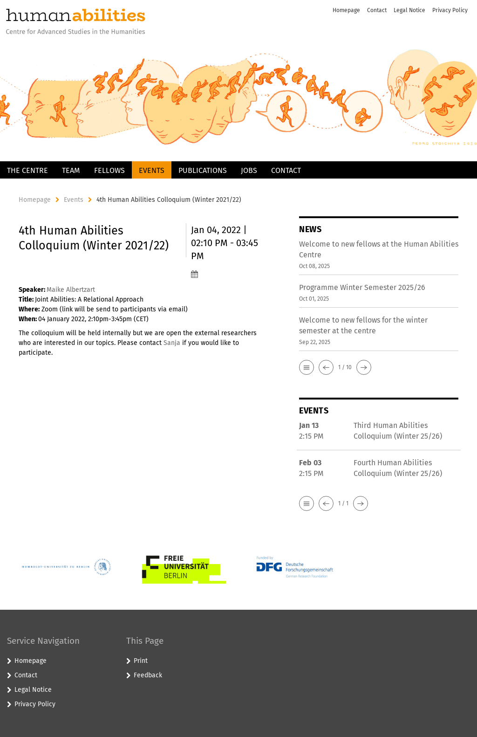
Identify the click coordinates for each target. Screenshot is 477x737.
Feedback (148, 675)
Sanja (172, 343)
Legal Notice (409, 10)
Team (71, 170)
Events (151, 170)
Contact (377, 10)
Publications (202, 170)
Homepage (346, 10)
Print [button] (141, 661)
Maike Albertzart (71, 290)
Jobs (249, 170)
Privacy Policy (450, 10)
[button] (306, 367)
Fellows (109, 170)
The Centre (27, 170)
